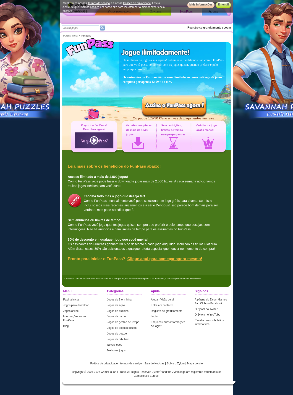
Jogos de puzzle (117, 333)
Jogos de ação (116, 305)
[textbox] (80, 27)
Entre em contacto (162, 305)
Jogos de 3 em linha (119, 299)
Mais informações (200, 4)
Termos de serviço (99, 3)
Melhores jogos (116, 350)
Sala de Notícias (154, 363)
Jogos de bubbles (117, 311)
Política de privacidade (137, 3)
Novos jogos (114, 344)
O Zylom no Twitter (206, 309)
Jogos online (70, 311)
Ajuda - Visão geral (162, 299)
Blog (66, 326)
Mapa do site (195, 363)
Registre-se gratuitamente (204, 27)
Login (227, 27)
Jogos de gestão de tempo (123, 322)
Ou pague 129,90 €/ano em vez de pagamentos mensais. (174, 118)
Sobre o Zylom (176, 363)
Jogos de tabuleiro (118, 339)
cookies (94, 7)
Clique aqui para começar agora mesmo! (164, 259)
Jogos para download (76, 305)
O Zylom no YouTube (207, 314)
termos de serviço (131, 363)
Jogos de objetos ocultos (122, 327)
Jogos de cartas (116, 316)
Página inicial (70, 35)
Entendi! (223, 4)
